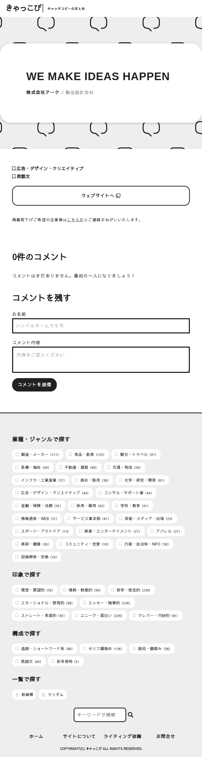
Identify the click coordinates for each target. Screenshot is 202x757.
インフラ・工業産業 (41, 480)
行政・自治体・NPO (144, 544)
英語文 (21, 176)
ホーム (36, 736)
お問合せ (165, 736)
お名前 (19, 314)
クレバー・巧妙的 (156, 615)
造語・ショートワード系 (45, 648)
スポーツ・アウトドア (43, 531)
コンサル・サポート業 (126, 492)
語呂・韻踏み (152, 648)
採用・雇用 (88, 505)
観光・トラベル (136, 454)
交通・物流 (124, 467)
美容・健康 (33, 544)
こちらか (75, 219)
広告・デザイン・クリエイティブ (48, 169)
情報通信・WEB (37, 518)
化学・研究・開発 (142, 480)
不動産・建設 (78, 467)
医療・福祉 (33, 467)
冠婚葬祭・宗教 (37, 556)
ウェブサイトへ (101, 196)
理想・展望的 (35, 590)
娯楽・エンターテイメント (110, 531)
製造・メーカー (38, 454)
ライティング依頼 (123, 736)
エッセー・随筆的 (107, 602)
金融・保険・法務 (39, 505)
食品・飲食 (87, 454)
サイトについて (79, 736)
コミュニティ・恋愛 (84, 544)
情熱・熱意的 (82, 590)
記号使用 (66, 661)
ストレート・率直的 (41, 615)
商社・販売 (92, 480)
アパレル (166, 531)
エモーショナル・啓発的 (45, 602)
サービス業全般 (88, 518)
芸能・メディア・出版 (146, 518)
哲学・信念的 (131, 590)
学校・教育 (132, 505)
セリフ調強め (103, 648)
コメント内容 (26, 342)
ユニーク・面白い (99, 615)
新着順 (24, 694)
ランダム (53, 694)
